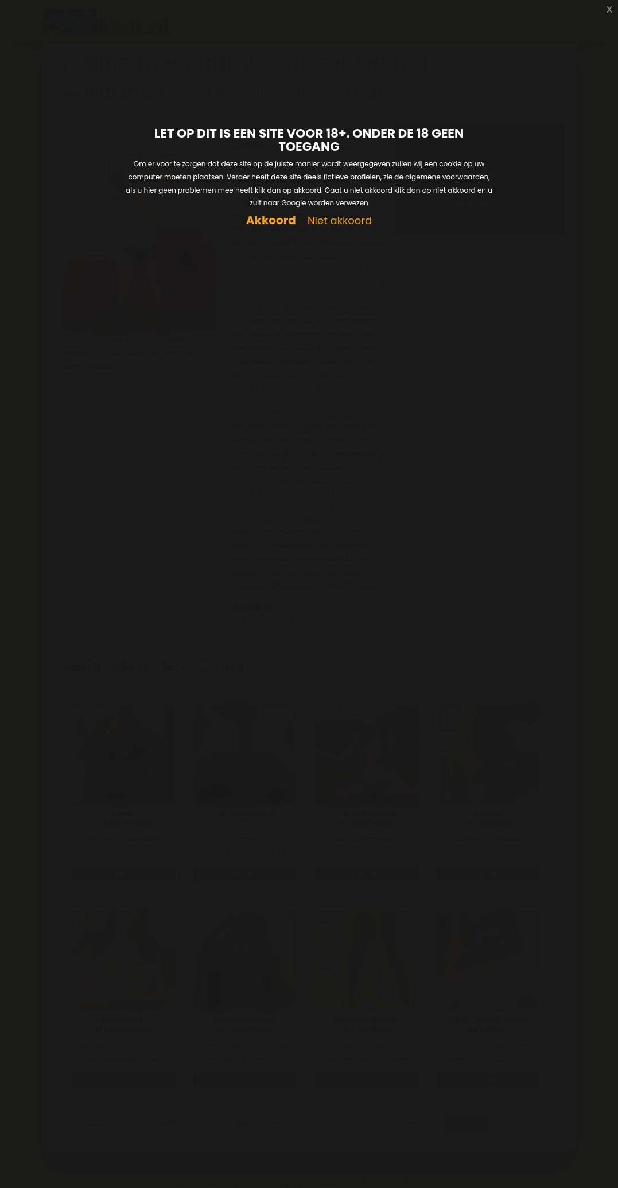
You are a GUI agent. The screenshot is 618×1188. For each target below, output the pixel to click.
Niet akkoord (340, 221)
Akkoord (271, 220)
